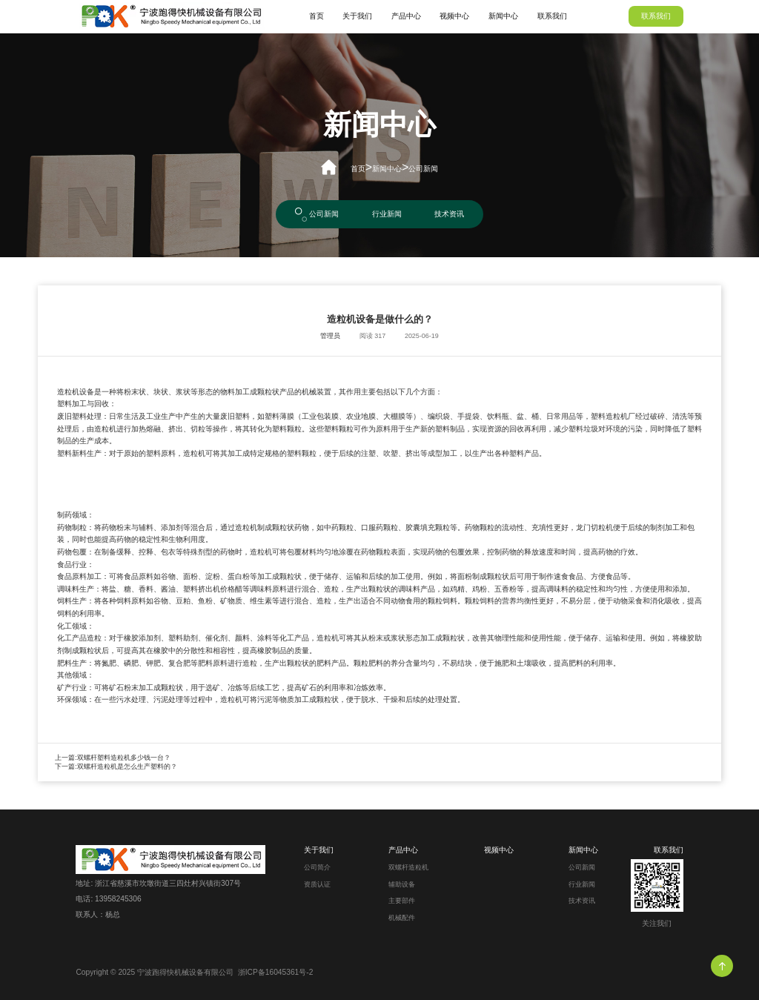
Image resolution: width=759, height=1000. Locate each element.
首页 (316, 16)
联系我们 (552, 16)
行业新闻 (387, 214)
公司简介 (317, 867)
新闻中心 (503, 16)
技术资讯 (449, 214)
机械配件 (401, 917)
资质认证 (317, 884)
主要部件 (401, 900)
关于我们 (357, 16)
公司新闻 (423, 169)
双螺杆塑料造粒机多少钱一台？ (123, 757)
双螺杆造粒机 (408, 867)
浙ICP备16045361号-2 (276, 972)
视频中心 (454, 16)
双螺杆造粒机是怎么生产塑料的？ (127, 766)
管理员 (330, 336)
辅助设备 (401, 884)
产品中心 (406, 16)
